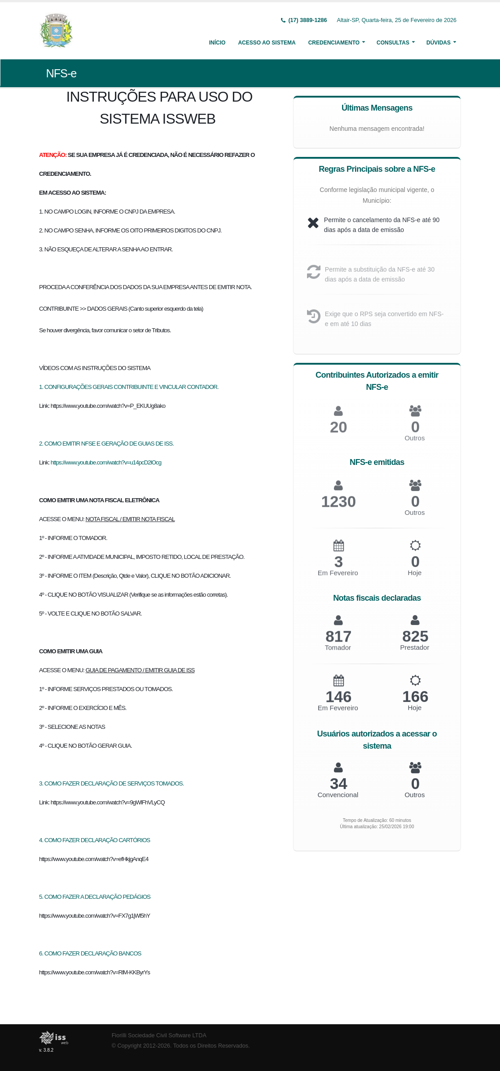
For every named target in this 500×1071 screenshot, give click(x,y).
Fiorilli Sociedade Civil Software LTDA (159, 1035)
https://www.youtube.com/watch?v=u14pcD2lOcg (106, 462)
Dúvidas (438, 43)
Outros (414, 518)
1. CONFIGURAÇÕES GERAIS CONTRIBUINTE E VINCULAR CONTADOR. (129, 387)
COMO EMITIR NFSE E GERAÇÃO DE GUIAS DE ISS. (109, 443)
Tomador (338, 653)
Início (217, 43)
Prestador (414, 653)
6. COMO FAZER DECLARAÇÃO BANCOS (90, 953)
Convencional (337, 799)
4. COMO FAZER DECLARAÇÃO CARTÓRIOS (94, 840)
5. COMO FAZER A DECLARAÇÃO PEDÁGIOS (94, 896)
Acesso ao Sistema (266, 43)
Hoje (414, 579)
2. (41, 443)
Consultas (393, 43)
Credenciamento (334, 43)
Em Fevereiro (338, 579)
